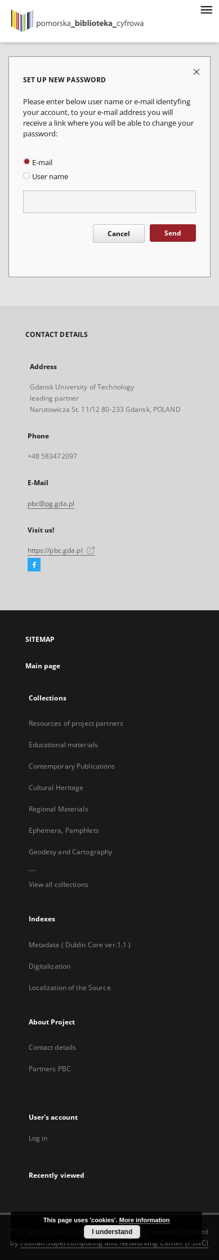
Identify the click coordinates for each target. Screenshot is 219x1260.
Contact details (53, 1047)
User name (45, 176)
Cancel (119, 233)
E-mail (37, 162)
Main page (43, 666)
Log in (38, 1138)
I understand (112, 1232)
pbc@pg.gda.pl (51, 503)
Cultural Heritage (56, 787)
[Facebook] (34, 565)
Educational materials (64, 744)
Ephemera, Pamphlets (64, 830)
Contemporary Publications (72, 766)
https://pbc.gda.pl (61, 550)
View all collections (58, 884)
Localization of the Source (70, 987)
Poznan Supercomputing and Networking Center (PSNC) (114, 1243)
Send (172, 233)
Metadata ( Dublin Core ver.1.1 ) (80, 945)
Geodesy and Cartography (71, 852)
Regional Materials (58, 809)
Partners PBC (50, 1068)
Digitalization (50, 966)
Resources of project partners (76, 723)
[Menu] (206, 9)
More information (144, 1220)
